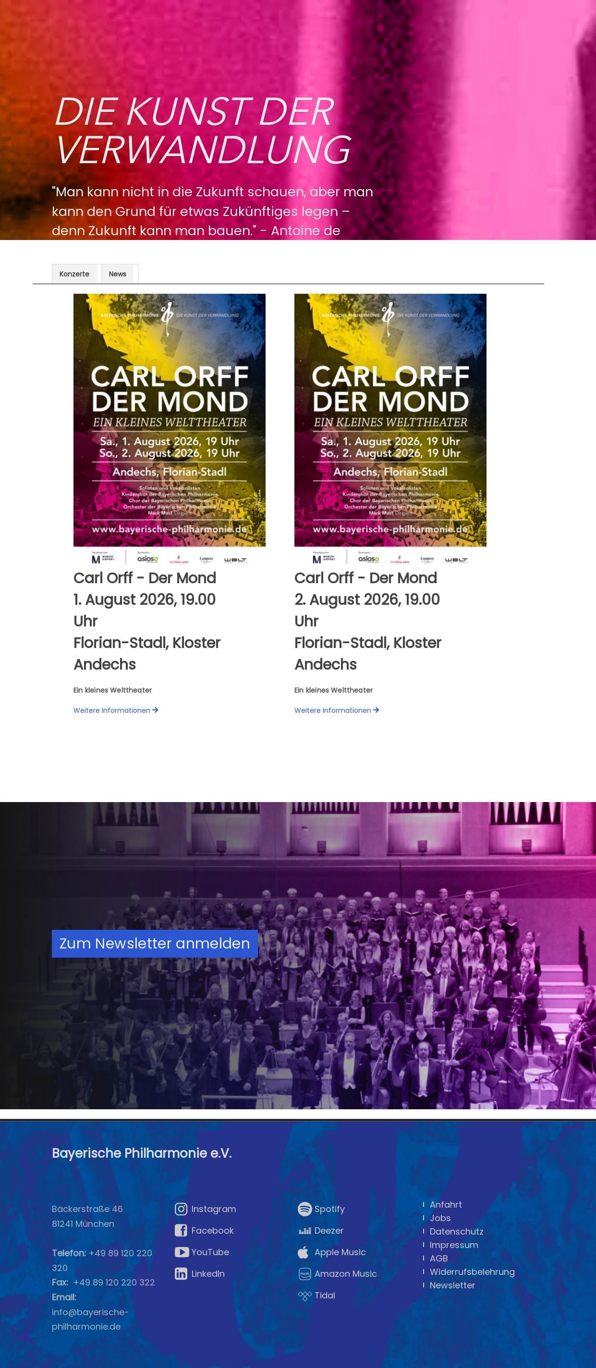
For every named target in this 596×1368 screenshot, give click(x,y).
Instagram (205, 1209)
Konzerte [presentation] (74, 274)
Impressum (454, 1244)
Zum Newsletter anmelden (155, 944)
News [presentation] (117, 274)
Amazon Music (337, 1274)
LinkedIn (200, 1274)
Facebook (204, 1231)
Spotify (321, 1209)
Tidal (316, 1295)
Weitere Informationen (111, 710)
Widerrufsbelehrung (472, 1271)
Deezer (321, 1231)
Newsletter (452, 1285)
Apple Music (332, 1252)
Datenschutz (457, 1231)
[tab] (77, 274)
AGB (439, 1258)
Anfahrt (446, 1204)
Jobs (440, 1217)
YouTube (202, 1252)
